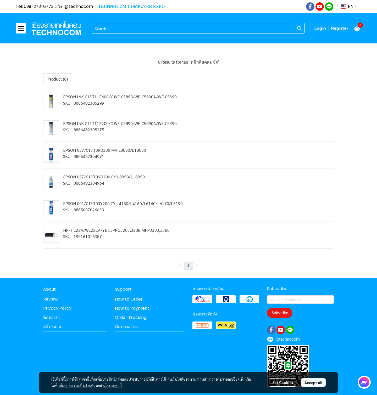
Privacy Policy (57, 308)
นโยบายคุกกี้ (112, 385)
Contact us (126, 327)
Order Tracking (130, 317)
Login (320, 28)
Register (339, 28)
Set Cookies (282, 382)
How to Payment (132, 308)
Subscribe (279, 313)
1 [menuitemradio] (188, 265)
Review (50, 299)
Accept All (313, 382)
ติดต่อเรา (51, 317)
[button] (349, 6)
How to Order (129, 299)
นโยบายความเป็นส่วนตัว (76, 385)
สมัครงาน (52, 327)
